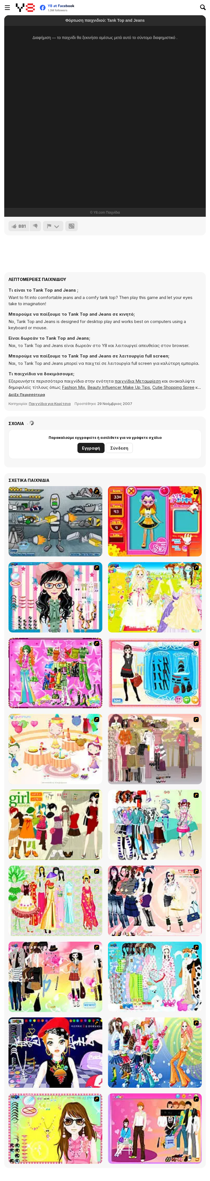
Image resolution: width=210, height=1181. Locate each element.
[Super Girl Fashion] (55, 825)
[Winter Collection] (155, 825)
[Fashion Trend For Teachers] (155, 749)
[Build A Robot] (55, 521)
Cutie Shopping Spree (173, 387)
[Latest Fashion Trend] (155, 1052)
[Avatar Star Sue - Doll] (155, 521)
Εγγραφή (91, 448)
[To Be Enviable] (55, 1128)
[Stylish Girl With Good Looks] (55, 1052)
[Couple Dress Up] (155, 1128)
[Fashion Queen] (155, 673)
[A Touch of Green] (55, 673)
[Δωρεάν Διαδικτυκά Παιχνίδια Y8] (25, 7)
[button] (26, 394)
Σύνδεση (119, 448)
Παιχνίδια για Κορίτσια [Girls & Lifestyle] (50, 403)
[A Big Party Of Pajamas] (155, 977)
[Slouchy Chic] (55, 977)
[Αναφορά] (53, 226)
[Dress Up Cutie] (55, 597)
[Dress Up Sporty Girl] (155, 901)
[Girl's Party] (55, 749)
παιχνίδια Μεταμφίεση (138, 381)
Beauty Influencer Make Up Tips (118, 387)
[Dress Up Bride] (155, 597)
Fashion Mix (73, 387)
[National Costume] (55, 901)
